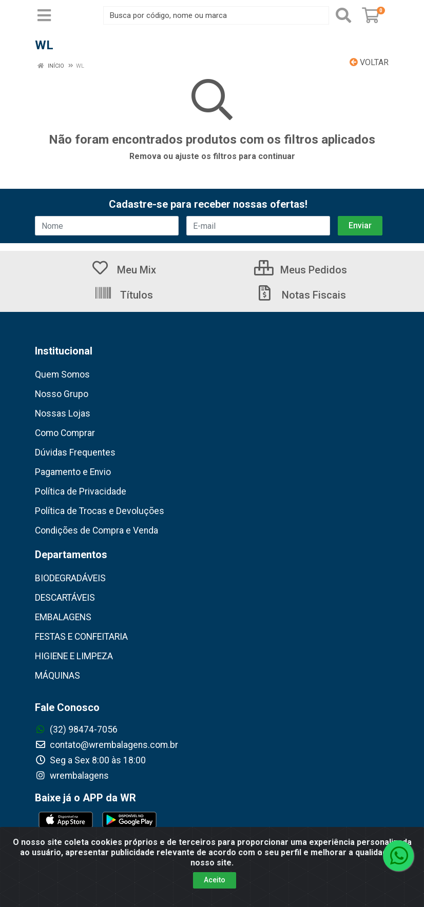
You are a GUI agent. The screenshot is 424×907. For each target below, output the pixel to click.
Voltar (369, 62)
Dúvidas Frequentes (75, 452)
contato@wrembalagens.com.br (106, 745)
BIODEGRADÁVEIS (70, 578)
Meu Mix (123, 270)
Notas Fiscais (301, 295)
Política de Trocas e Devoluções (99, 511)
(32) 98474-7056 (76, 729)
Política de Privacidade (80, 491)
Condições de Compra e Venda (96, 530)
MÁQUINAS (57, 676)
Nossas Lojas (62, 413)
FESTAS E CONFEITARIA (81, 637)
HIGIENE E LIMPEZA (74, 656)
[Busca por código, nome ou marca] (216, 15)
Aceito (214, 880)
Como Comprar (65, 433)
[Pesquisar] (343, 15)
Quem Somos (62, 374)
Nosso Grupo (61, 394)
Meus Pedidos (300, 270)
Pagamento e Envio (73, 472)
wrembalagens (72, 776)
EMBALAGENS (63, 617)
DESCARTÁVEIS (65, 598)
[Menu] (44, 15)
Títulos (123, 295)
